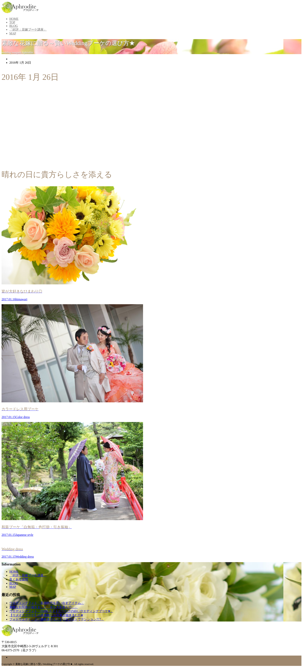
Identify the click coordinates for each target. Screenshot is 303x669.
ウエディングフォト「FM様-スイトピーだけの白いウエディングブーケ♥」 (61, 611)
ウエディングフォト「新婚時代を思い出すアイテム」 (46, 603)
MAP (12, 33)
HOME (13, 18)
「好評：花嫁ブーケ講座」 (28, 29)
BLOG (13, 25)
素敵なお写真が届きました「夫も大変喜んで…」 (43, 607)
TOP (12, 22)
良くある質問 (18, 579)
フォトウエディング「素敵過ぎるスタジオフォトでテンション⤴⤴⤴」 (56, 619)
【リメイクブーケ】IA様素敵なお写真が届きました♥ (46, 615)
